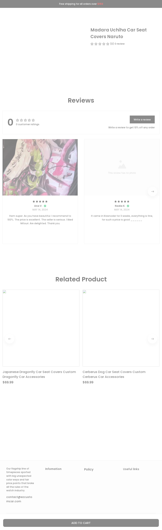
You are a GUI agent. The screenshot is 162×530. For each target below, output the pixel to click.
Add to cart (81, 523)
